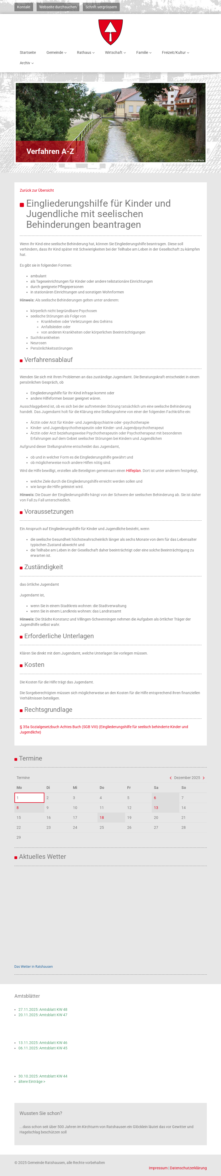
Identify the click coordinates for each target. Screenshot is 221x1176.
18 (102, 817)
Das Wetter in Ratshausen (33, 966)
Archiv (28, 63)
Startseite (28, 52)
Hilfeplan (133, 470)
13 (156, 808)
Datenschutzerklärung (188, 1168)
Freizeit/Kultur (176, 52)
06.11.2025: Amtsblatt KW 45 (42, 1048)
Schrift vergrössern (101, 7)
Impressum (158, 1168)
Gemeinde (57, 52)
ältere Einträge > (31, 1081)
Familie (144, 52)
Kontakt (23, 7)
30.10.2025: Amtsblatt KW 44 (42, 1076)
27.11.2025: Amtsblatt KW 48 (42, 1009)
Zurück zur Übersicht (37, 190)
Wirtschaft (116, 52)
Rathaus (86, 52)
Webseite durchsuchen (58, 7)
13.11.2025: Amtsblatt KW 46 (42, 1043)
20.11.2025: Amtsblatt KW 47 (42, 1015)
